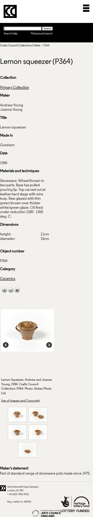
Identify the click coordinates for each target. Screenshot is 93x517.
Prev (6, 345)
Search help (10, 33)
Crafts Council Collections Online (20, 45)
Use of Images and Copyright (20, 400)
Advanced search (42, 33)
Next (49, 345)
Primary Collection (14, 88)
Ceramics (7, 279)
